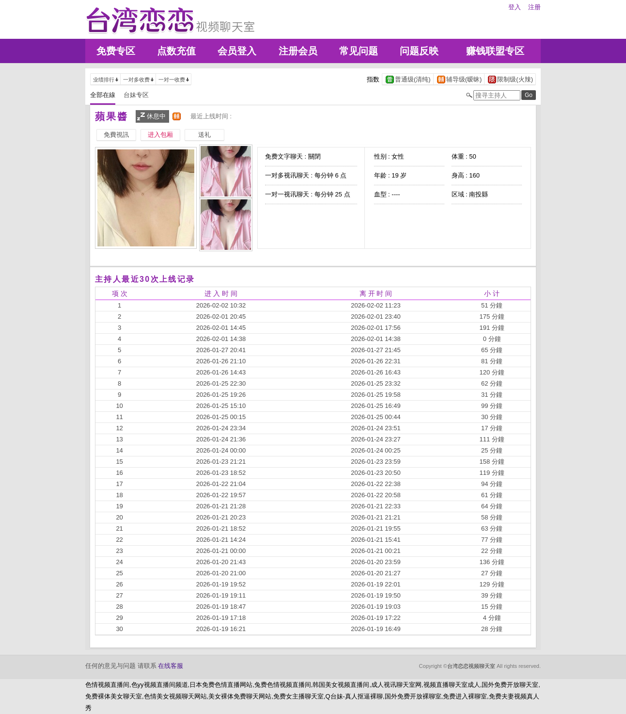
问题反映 (419, 51)
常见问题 (358, 51)
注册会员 (298, 51)
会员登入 (237, 51)
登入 (514, 7)
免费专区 (115, 51)
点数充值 (176, 51)
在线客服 (170, 665)
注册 (534, 7)
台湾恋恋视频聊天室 (471, 666)
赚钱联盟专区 (495, 51)
